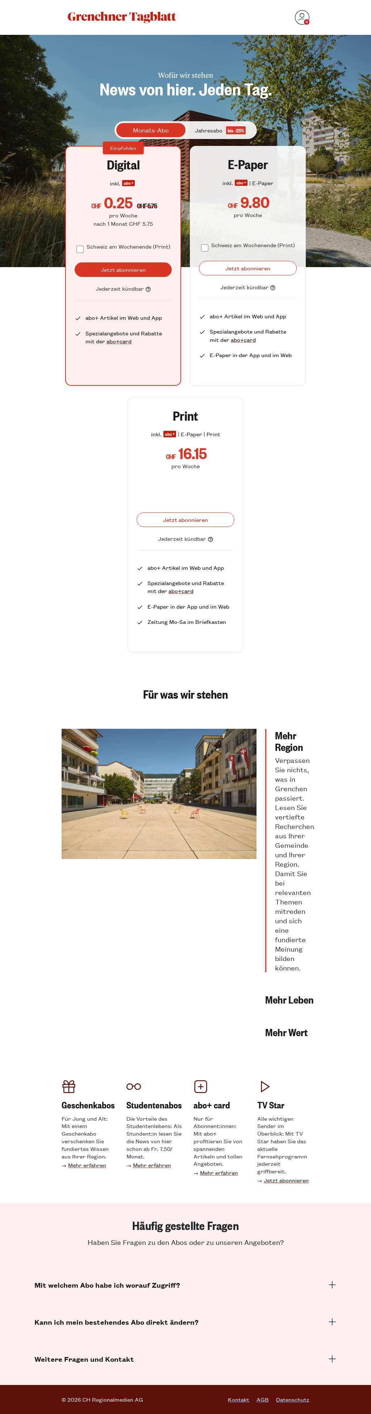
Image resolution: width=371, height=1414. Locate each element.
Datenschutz (292, 1399)
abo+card (119, 341)
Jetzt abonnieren (286, 1180)
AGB (263, 1399)
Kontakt (238, 1399)
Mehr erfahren (87, 1165)
